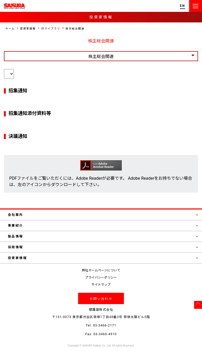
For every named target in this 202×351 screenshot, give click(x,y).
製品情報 (103, 236)
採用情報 (103, 247)
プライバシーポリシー (101, 277)
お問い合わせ (101, 299)
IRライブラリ (50, 28)
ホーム (10, 28)
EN (182, 6)
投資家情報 (28, 28)
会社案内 (103, 215)
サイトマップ (101, 284)
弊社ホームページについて (101, 270)
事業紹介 (103, 225)
